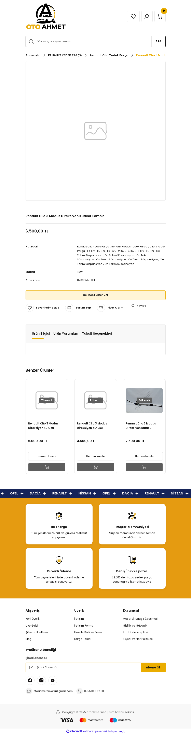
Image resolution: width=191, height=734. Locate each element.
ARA (158, 41)
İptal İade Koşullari (135, 632)
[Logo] (46, 16)
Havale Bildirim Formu (88, 632)
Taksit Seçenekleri (97, 333)
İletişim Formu (83, 625)
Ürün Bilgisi (41, 333)
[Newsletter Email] (96, 667)
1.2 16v (131, 251)
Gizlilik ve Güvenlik (135, 625)
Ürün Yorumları (65, 333)
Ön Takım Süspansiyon (94, 255)
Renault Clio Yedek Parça (94, 246)
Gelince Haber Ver (95, 295)
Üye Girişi (32, 625)
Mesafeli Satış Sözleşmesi (140, 619)
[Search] (96, 41)
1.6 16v (121, 251)
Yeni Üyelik (33, 619)
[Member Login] (145, 16)
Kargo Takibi (82, 639)
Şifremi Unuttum (37, 632)
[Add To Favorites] (43, 307)
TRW (80, 272)
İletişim (79, 619)
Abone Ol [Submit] (153, 667)
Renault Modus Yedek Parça (132, 246)
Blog (28, 639)
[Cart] (159, 16)
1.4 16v (100, 251)
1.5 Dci (111, 251)
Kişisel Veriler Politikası (138, 639)
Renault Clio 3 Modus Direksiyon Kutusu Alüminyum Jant (151, 425)
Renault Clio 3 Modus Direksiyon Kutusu (53, 425)
